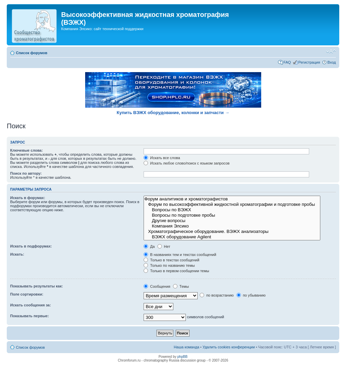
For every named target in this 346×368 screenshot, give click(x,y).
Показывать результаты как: (36, 286)
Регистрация (309, 62)
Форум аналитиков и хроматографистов (232, 199)
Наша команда (186, 347)
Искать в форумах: (27, 198)
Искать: (17, 254)
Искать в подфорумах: (31, 246)
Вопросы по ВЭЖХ (232, 210)
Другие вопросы (232, 220)
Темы (181, 286)
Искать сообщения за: (30, 305)
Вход (331, 62)
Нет (163, 246)
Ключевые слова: (26, 150)
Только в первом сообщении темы (176, 271)
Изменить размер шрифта (331, 51)
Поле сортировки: (26, 294)
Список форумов (31, 53)
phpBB (182, 357)
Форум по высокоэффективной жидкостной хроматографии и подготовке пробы (232, 204)
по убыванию (251, 295)
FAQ (287, 62)
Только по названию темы (169, 265)
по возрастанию (216, 295)
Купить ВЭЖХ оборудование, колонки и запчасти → (173, 112)
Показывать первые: (29, 316)
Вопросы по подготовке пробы (232, 215)
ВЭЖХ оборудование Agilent (232, 237)
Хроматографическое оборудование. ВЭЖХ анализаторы (232, 231)
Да (149, 246)
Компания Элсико (232, 226)
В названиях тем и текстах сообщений (180, 255)
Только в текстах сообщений (171, 260)
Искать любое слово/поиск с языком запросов (186, 163)
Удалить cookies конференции (229, 347)
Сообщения (157, 286)
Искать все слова (162, 158)
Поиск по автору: (26, 173)
